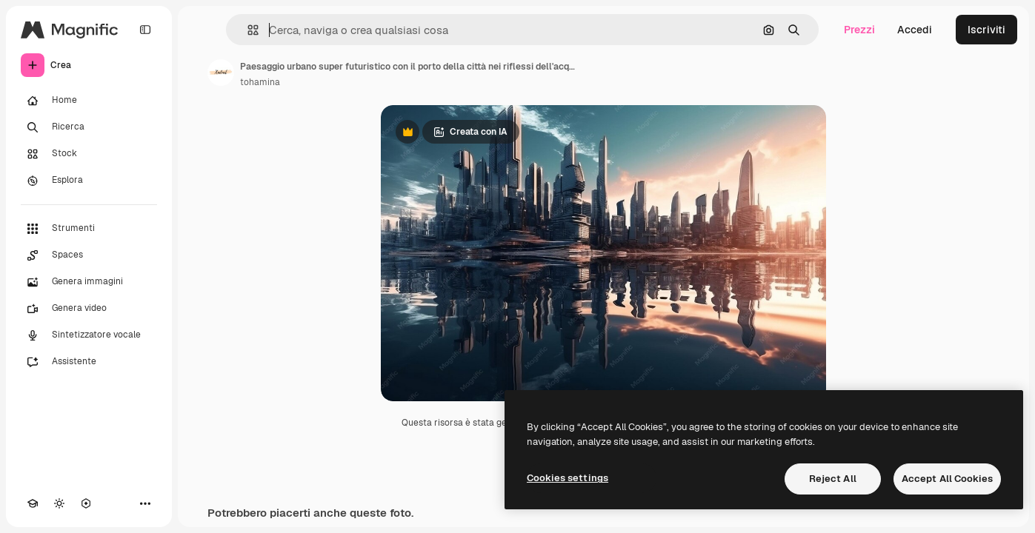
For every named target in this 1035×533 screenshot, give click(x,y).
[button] (247, 30)
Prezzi (859, 29)
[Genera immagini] (89, 282)
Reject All (832, 478)
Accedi (914, 29)
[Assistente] (89, 362)
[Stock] (89, 154)
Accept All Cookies (947, 478)
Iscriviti (986, 29)
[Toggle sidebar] (145, 29)
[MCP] (86, 503)
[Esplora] (89, 180)
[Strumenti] (89, 229)
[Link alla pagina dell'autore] (220, 72)
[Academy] (32, 503)
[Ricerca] (89, 127)
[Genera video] (89, 309)
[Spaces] (89, 255)
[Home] (89, 101)
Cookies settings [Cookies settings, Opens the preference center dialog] (567, 478)
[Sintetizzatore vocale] (89, 335)
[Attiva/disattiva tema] (59, 503)
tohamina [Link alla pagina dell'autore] (260, 82)
